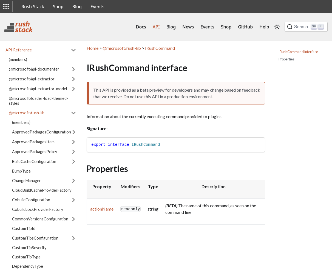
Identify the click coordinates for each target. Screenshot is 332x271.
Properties (286, 59)
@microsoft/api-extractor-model (38, 88)
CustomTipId (23, 228)
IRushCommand (160, 48)
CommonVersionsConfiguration (40, 219)
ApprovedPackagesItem (33, 141)
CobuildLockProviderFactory (37, 209)
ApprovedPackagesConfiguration (41, 132)
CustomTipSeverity (29, 247)
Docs (141, 27)
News (188, 27)
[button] (6, 6)
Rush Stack (32, 7)
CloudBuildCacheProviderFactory (41, 190)
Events (97, 7)
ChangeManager (26, 180)
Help (264, 27)
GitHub (245, 27)
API (156, 27)
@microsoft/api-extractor (32, 79)
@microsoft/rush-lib (26, 112)
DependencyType (27, 266)
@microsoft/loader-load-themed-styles (38, 101)
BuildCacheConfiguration (34, 161)
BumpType (21, 171)
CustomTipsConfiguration (35, 238)
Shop (58, 7)
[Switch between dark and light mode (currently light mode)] (277, 26)
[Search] (306, 27)
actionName (101, 208)
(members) (18, 59)
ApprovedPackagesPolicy (34, 151)
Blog (77, 7)
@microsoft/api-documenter (34, 69)
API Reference (18, 50)
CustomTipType (26, 257)
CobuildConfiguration (31, 199)
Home (92, 48)
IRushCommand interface (298, 51)
